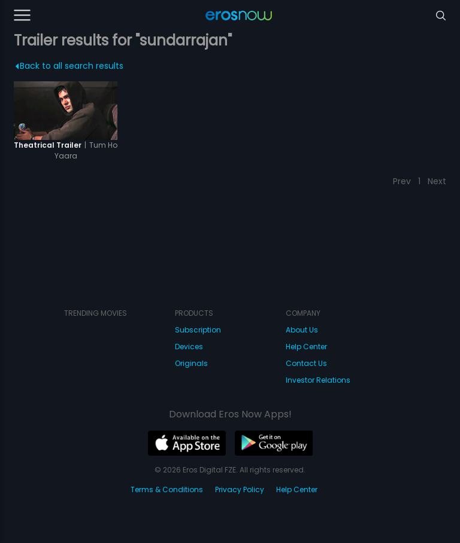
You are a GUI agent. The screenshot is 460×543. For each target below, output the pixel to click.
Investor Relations (318, 380)
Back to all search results (69, 66)
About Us (302, 330)
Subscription (198, 330)
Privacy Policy (239, 489)
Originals (191, 363)
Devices (189, 346)
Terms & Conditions (167, 489)
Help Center (306, 346)
